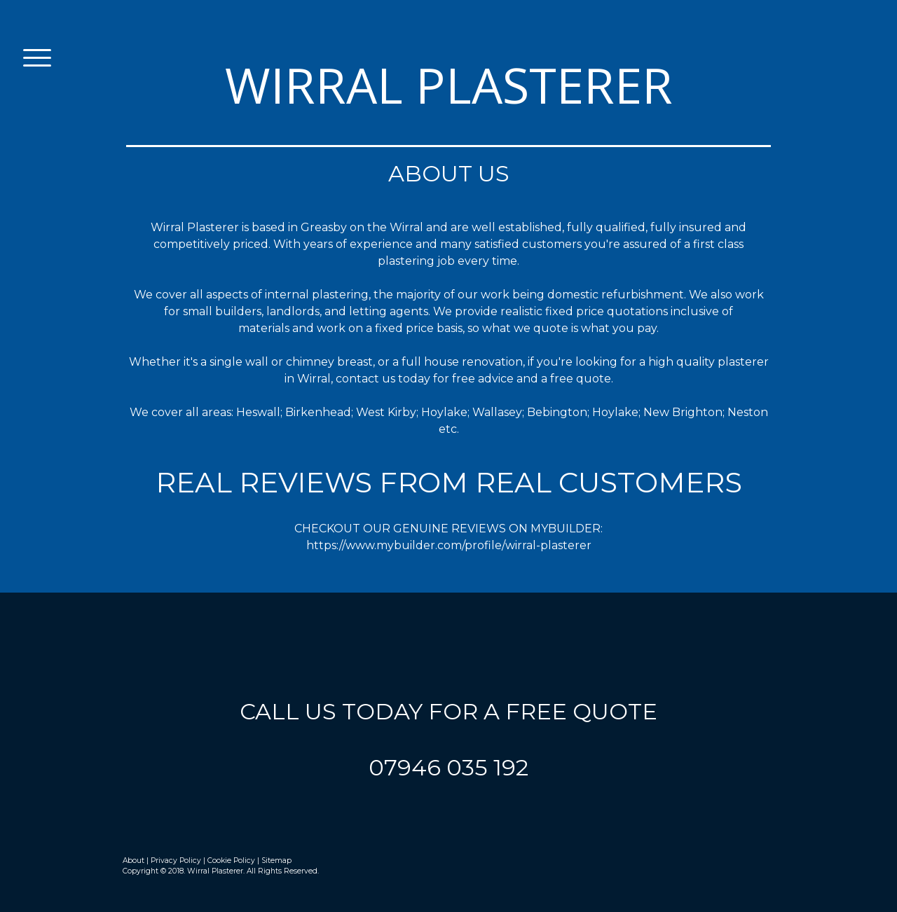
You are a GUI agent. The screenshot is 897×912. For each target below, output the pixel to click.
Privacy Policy (176, 860)
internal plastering (317, 294)
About (133, 860)
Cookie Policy (231, 860)
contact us (365, 378)
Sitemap (276, 860)
